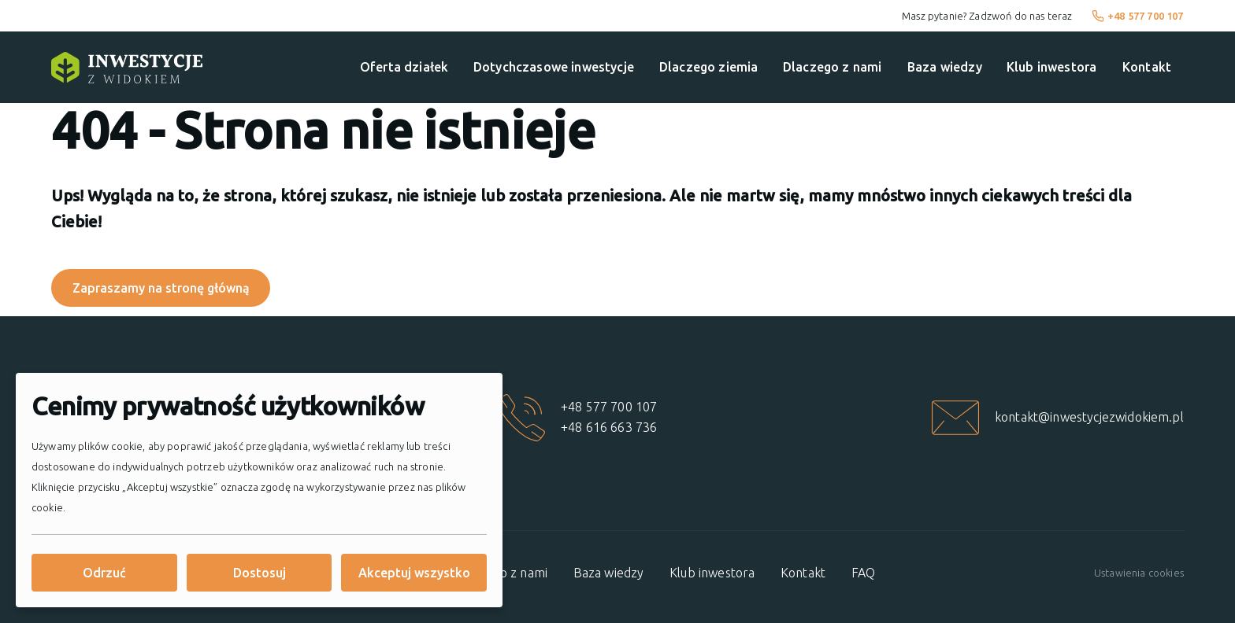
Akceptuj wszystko (414, 573)
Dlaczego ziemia (708, 67)
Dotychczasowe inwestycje (553, 67)
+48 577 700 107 (1138, 15)
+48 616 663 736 (609, 427)
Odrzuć (104, 573)
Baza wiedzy (944, 67)
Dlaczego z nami (832, 67)
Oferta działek (404, 67)
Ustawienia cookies (1139, 572)
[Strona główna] (126, 67)
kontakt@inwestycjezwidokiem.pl (1089, 417)
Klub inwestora (1051, 67)
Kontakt (1146, 67)
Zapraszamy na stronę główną (161, 288)
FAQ (863, 573)
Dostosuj (259, 573)
